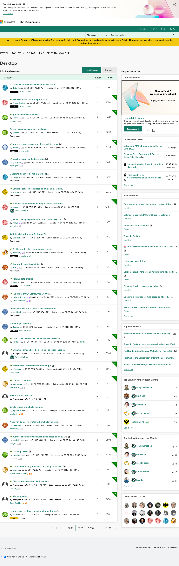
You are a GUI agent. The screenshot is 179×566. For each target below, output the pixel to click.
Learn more (8, 13)
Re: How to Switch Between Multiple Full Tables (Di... (149, 351)
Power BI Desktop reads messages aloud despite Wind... (150, 344)
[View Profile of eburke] (15, 117)
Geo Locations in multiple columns (26, 406)
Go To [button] (172, 29)
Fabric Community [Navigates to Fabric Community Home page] (29, 21)
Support (117, 22)
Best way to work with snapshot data (30, 99)
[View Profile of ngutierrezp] (18, 410)
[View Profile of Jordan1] (16, 207)
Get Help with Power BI (54, 53)
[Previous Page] (51, 528)
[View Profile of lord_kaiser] (17, 384)
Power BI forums (10, 53)
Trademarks (173, 547)
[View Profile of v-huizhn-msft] (25, 256)
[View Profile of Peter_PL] (16, 282)
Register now (94, 43)
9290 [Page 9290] (91, 528)
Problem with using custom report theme (32, 249)
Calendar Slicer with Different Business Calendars (147, 214)
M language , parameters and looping (31, 365)
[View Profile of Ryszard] (16, 327)
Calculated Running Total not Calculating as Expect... (38, 466)
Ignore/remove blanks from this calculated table (36, 144)
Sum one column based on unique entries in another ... (39, 203)
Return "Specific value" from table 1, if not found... (148, 307)
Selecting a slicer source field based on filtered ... (147, 296)
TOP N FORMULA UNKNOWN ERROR (31, 293)
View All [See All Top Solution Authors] (128, 427)
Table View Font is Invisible (137, 225)
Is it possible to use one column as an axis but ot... (33, 84)
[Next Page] (115, 528)
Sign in (154, 29)
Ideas (70, 22)
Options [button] (108, 70)
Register (143, 29)
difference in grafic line (135, 261)
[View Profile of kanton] (16, 470)
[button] (91, 70)
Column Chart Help (22, 380)
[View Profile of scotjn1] (16, 440)
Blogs (95, 22)
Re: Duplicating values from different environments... (149, 357)
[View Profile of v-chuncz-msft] (25, 91)
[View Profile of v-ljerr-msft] (24, 151)
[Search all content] (142, 35)
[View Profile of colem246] (17, 425)
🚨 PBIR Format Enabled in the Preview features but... (149, 246)
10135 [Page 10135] (107, 528)
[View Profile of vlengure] (16, 177)
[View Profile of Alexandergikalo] (20, 103)
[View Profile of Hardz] (15, 341)
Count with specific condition (27, 264)
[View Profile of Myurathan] (17, 192)
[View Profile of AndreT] (16, 147)
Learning (105, 22)
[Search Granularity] (97, 35)
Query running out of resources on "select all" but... (149, 204)
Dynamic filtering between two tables (142, 286)
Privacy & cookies (143, 547)
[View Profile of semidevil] (17, 312)
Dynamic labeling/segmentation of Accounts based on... (37, 219)
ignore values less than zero (26, 114)
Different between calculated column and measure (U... (39, 188)
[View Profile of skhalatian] (17, 369)
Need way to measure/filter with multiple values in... (35, 421)
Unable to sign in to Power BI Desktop (28, 173)
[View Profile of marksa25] (17, 237)
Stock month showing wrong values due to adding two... (150, 271)
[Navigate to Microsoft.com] (7, 21)
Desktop (127, 208)
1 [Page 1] (56, 528)
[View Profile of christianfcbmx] (19, 297)
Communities (82, 22)
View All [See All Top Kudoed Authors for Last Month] (128, 486)
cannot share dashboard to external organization (33, 511)
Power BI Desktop (132, 236)
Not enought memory (20, 323)
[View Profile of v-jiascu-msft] (24, 285)
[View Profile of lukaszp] (22, 518)
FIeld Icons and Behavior (21, 395)
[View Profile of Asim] (15, 267)
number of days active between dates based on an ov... (39, 436)
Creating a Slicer (21, 451)
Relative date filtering (23, 278)
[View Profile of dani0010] (14, 428)
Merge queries (20, 496)
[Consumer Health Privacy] (36, 556)
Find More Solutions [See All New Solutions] (128, 316)
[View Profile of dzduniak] (17, 88)
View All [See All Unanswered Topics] (128, 185)
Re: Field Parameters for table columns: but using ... (148, 333)
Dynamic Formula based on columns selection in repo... (39, 349)
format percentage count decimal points (29, 129)
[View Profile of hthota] (13, 488)
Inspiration (58, 22)
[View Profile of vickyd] (15, 222)
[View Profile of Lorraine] (16, 455)
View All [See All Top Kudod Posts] (128, 369)
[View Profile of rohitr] (15, 514)
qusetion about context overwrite (29, 158)
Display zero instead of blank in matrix (31, 481)
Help (163, 29)
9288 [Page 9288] (70, 528)
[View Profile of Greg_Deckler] (16, 503)
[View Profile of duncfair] (16, 252)
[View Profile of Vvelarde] (13, 413)
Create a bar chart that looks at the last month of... (34, 308)
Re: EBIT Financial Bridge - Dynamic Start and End (147, 364)
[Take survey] (133, 128)
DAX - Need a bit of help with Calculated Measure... (37, 338)
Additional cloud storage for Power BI (28, 234)
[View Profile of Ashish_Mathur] (21, 210)
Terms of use (159, 547)
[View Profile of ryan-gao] (17, 162)
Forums (46, 22)
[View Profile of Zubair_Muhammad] (18, 473)
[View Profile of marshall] (16, 132)
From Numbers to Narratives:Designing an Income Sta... (145, 176)
